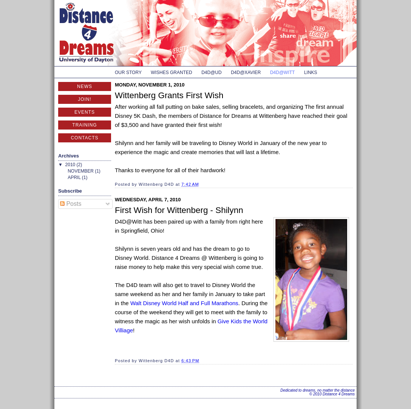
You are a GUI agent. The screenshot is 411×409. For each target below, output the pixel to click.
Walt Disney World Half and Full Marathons (184, 303)
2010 (71, 164)
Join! (84, 99)
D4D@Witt (282, 72)
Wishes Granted (171, 72)
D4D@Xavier (246, 72)
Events (84, 112)
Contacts (84, 137)
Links (310, 72)
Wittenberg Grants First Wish (169, 95)
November (81, 171)
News (84, 86)
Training (84, 125)
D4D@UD (211, 72)
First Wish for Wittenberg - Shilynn (179, 210)
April (75, 177)
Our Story (128, 72)
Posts (70, 204)
